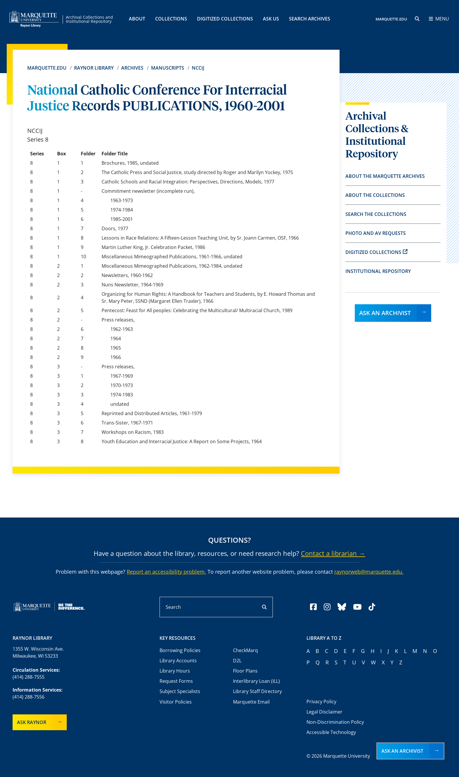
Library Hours (175, 671)
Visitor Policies (176, 702)
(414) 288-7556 (28, 697)
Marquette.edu (46, 68)
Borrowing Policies (180, 650)
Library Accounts (178, 660)
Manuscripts (167, 68)
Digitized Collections (225, 19)
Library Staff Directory (257, 691)
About (137, 19)
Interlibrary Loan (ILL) (256, 681)
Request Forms (176, 681)
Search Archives (309, 19)
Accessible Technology (331, 732)
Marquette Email (251, 702)
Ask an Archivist (385, 313)
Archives (132, 68)
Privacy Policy (321, 701)
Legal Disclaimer (324, 712)
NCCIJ (198, 68)
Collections (171, 19)
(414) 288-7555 (28, 677)
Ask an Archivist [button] (402, 751)
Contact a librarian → (333, 553)
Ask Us (271, 19)
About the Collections (375, 195)
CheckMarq (245, 650)
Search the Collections (375, 214)
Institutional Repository (378, 271)
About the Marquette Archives (385, 176)
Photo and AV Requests (375, 233)
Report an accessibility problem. (166, 571)
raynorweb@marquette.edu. (368, 571)
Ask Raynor (31, 722)
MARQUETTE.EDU (391, 19)
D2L (237, 660)
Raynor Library (94, 68)
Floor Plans (245, 671)
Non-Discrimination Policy (335, 722)
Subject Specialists (180, 691)
